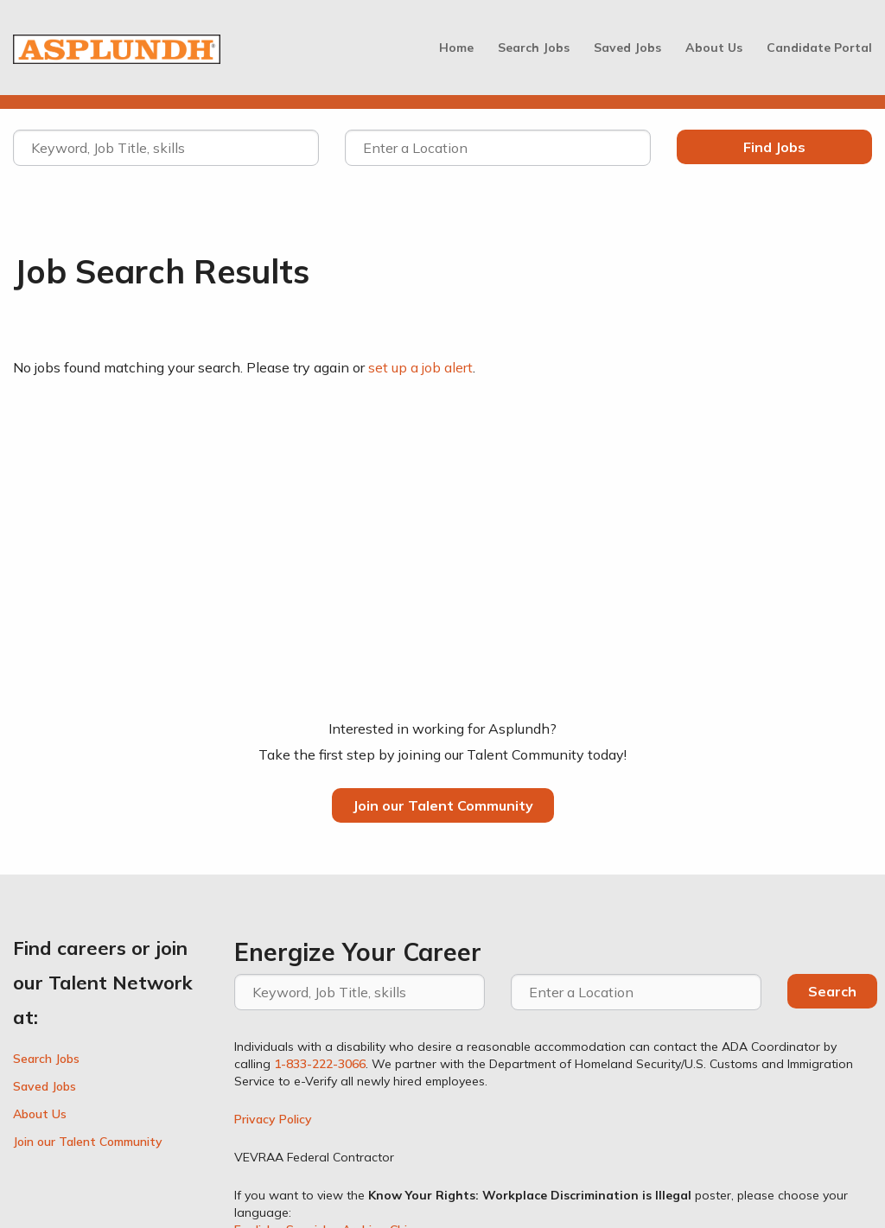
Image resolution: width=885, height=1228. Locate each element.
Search (832, 991)
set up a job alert (420, 367)
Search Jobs (534, 47)
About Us (713, 47)
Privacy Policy (273, 1119)
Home (456, 47)
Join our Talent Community (443, 805)
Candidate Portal (819, 47)
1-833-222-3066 (320, 1064)
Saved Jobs (627, 47)
